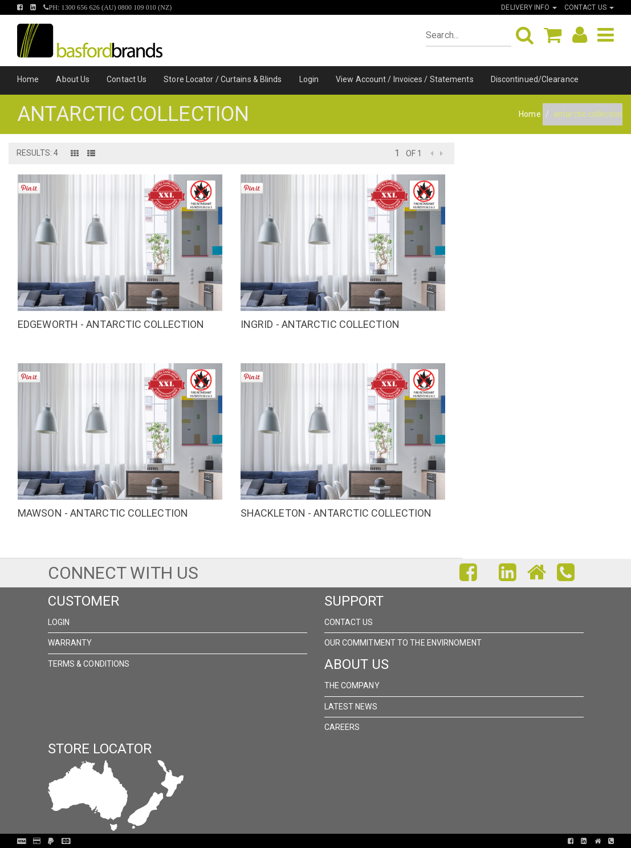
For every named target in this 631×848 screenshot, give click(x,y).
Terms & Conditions (89, 663)
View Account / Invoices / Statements (405, 79)
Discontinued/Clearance (535, 79)
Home (28, 79)
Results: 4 (37, 152)
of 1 (414, 153)
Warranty (70, 642)
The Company (352, 685)
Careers (342, 727)
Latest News (350, 706)
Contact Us (126, 79)
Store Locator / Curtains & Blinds (223, 79)
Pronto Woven (310, 841)
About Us (72, 79)
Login (309, 79)
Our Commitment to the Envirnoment (403, 642)
